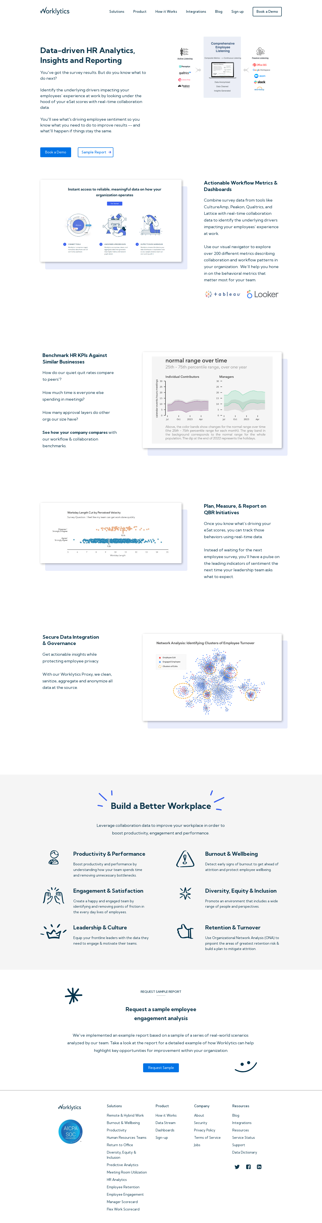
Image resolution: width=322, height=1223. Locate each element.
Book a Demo (267, 11)
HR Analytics (117, 1180)
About (199, 1115)
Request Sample (161, 1068)
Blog (218, 11)
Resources (240, 1130)
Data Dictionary (244, 1152)
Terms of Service (207, 1137)
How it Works (166, 1115)
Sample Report (94, 152)
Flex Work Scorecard (123, 1209)
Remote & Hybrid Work (125, 1115)
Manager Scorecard (122, 1202)
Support (238, 1145)
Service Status (243, 1137)
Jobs (197, 1145)
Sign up (237, 11)
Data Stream (166, 1123)
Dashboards (165, 1130)
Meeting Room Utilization (127, 1172)
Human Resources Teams (126, 1137)
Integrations (196, 11)
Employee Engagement (125, 1194)
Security (200, 1123)
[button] (117, 10)
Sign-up (162, 1137)
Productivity (117, 1130)
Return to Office (120, 1145)
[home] (54, 9)
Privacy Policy (204, 1130)
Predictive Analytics (122, 1165)
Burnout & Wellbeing (123, 1123)
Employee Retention (123, 1187)
